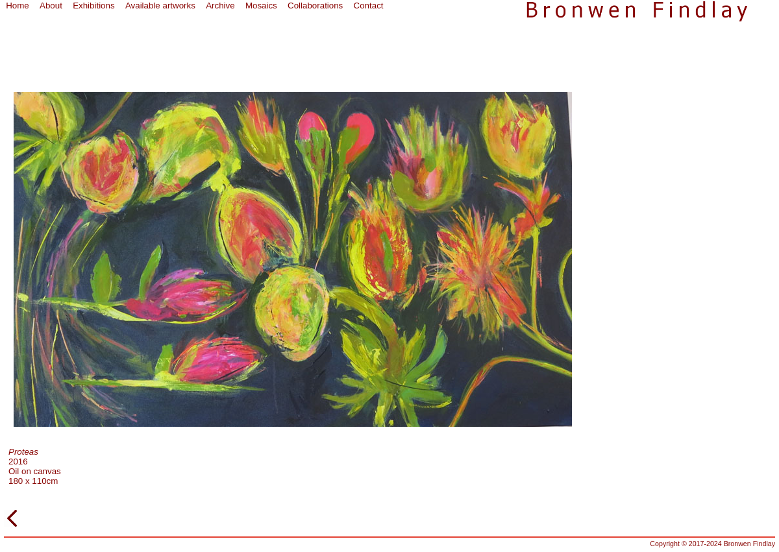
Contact (369, 5)
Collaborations (315, 5)
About (51, 5)
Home (17, 5)
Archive (220, 5)
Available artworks (160, 5)
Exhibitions (93, 5)
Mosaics (261, 5)
